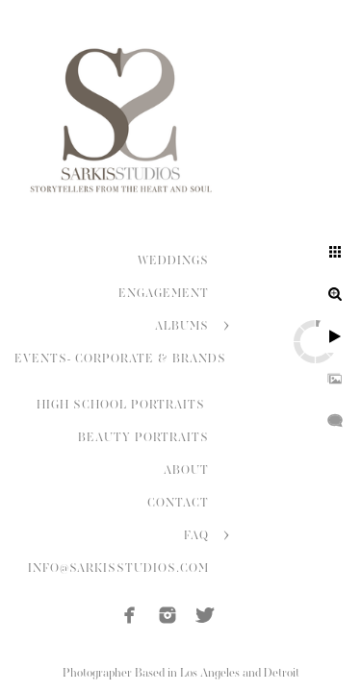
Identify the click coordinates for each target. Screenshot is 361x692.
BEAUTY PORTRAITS (143, 437)
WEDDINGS (173, 260)
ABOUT (186, 470)
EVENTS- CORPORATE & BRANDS (120, 358)
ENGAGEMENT (163, 293)
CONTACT (178, 502)
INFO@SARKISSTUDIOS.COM (118, 568)
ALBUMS (182, 326)
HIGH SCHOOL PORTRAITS (123, 404)
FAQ (196, 535)
